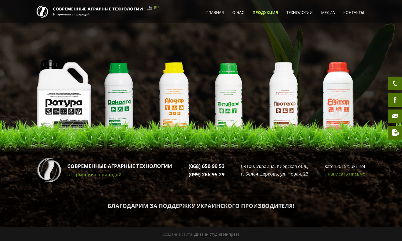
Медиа (328, 12)
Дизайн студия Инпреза (217, 234)
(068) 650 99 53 (206, 166)
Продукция (265, 12)
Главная (215, 12)
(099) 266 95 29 (206, 174)
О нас (238, 12)
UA (149, 7)
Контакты (353, 12)
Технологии (299, 12)
